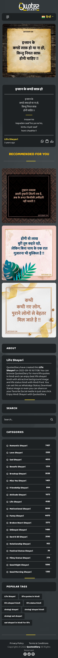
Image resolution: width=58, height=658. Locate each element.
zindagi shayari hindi (34, 609)
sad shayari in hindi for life (17, 622)
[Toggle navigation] (7, 17)
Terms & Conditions (38, 643)
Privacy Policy (17, 643)
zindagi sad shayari (13, 616)
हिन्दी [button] (47, 17)
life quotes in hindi (31, 596)
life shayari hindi (12, 603)
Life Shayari (11, 139)
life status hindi (33, 603)
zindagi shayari (11, 609)
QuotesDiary (33, 647)
